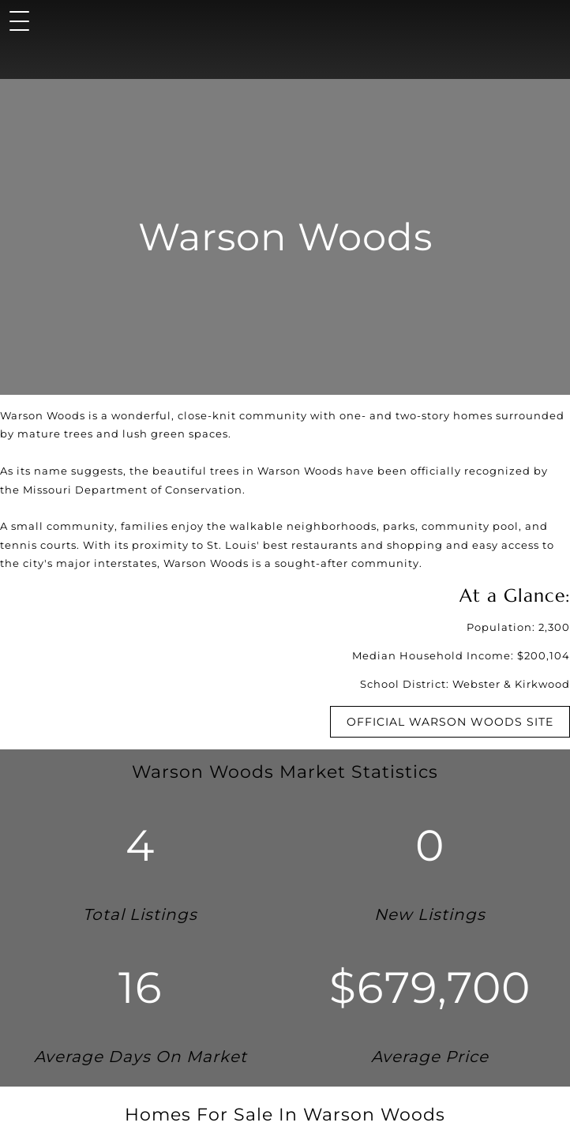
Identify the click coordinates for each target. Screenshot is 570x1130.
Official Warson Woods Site (450, 722)
